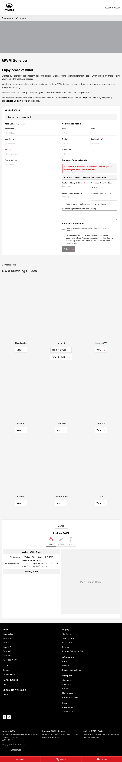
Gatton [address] (61, 525)
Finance (65, 647)
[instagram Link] (9, 717)
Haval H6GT (8, 642)
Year (75, 131)
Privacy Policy (68, 707)
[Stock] (20, 759)
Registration (104, 142)
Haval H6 (7, 638)
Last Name (32, 142)
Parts (64, 661)
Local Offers (68, 642)
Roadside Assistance (71, 670)
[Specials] (101, 759)
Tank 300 (7, 651)
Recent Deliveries (70, 697)
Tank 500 (7, 655)
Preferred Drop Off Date (75, 186)
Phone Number (32, 163)
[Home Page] (9, 7)
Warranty (66, 665)
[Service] (61, 759)
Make (104, 131)
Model (75, 142)
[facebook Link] (4, 717)
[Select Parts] (71, 542)
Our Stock (67, 634)
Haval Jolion (8, 634)
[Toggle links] (11, 749)
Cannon (6, 670)
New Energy (67, 693)
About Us (66, 684)
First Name (32, 131)
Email (32, 152)
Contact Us (67, 680)
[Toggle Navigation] (118, 18)
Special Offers (68, 638)
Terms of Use (68, 711)
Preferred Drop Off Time (104, 186)
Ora (4, 684)
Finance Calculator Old (72, 651)
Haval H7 (7, 647)
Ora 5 (5, 694)
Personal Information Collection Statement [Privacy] (98, 238)
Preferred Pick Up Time (104, 196)
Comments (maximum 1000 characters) (89, 213)
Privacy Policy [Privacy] (75, 240)
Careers (66, 688)
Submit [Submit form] (67, 249)
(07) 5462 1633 (34, 560)
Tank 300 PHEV (10, 660)
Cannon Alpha (9, 674)
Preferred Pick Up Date (75, 196)
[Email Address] (31, 564)
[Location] (51, 542)
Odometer (89, 152)
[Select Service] (61, 542)
